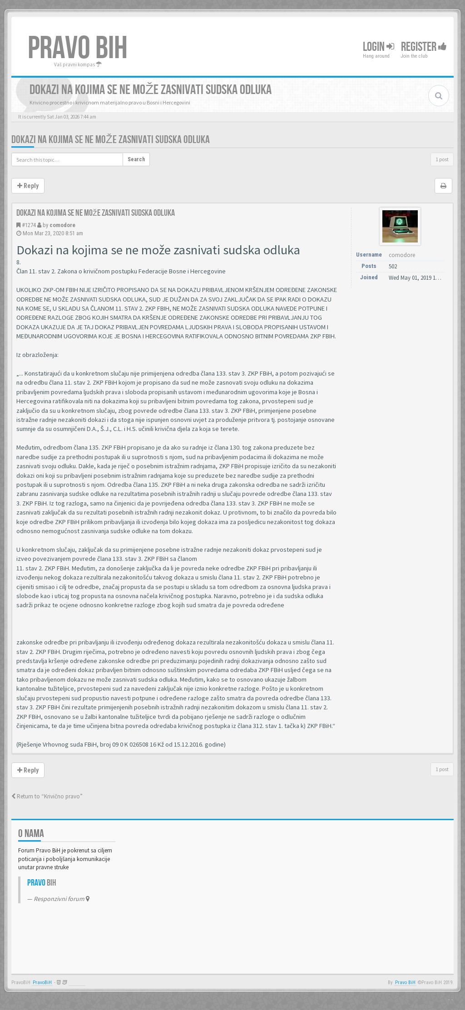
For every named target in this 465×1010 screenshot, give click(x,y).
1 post (442, 159)
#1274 (29, 225)
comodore (62, 225)
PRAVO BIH (78, 49)
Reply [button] (28, 185)
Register (424, 47)
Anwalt (76, 982)
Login (378, 47)
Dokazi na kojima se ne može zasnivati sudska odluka (110, 139)
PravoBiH (42, 982)
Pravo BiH (405, 982)
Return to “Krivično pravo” (47, 796)
